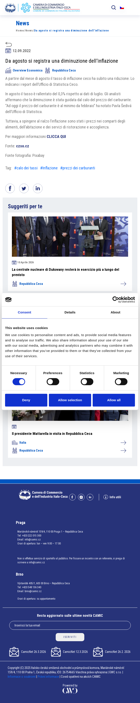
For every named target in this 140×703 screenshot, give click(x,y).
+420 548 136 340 (31, 587)
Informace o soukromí (22, 676)
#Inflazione (49, 168)
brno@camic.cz (33, 591)
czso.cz (22, 146)
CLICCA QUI (56, 136)
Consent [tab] (24, 312)
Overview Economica (23, 70)
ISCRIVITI (70, 637)
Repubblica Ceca (60, 70)
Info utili (112, 497)
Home (20, 30)
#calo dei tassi (26, 168)
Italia (69, 442)
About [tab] (115, 312)
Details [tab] (70, 312)
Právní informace (48, 676)
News (29, 30)
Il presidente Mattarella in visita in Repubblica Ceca (52, 433)
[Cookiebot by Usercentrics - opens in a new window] (115, 299)
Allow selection (70, 400)
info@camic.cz (33, 539)
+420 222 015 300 (31, 535)
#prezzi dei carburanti (77, 168)
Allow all (114, 400)
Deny (26, 400)
